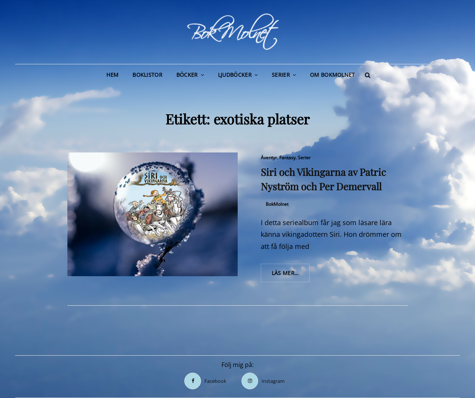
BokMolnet (277, 204)
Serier (281, 74)
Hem (112, 74)
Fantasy (287, 157)
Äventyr (269, 157)
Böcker (187, 74)
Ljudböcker (235, 74)
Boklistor (147, 74)
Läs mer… (291, 275)
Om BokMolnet (332, 74)
